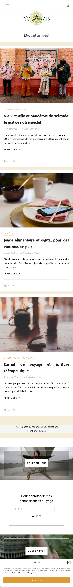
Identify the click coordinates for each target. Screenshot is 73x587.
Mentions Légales (36, 430)
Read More (12, 149)
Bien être (9, 233)
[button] (68, 562)
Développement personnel (19, 109)
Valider (36, 516)
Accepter (36, 580)
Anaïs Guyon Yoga (32, 128)
